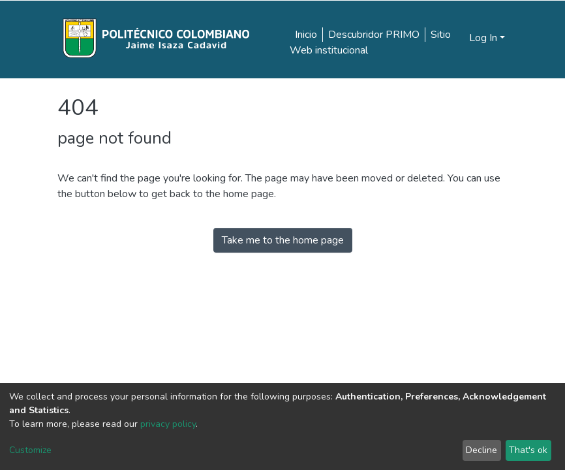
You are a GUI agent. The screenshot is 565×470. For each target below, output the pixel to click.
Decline (481, 450)
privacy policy (168, 424)
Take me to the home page (283, 240)
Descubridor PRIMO (374, 34)
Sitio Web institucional (370, 42)
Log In (483, 38)
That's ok (528, 450)
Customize (30, 450)
